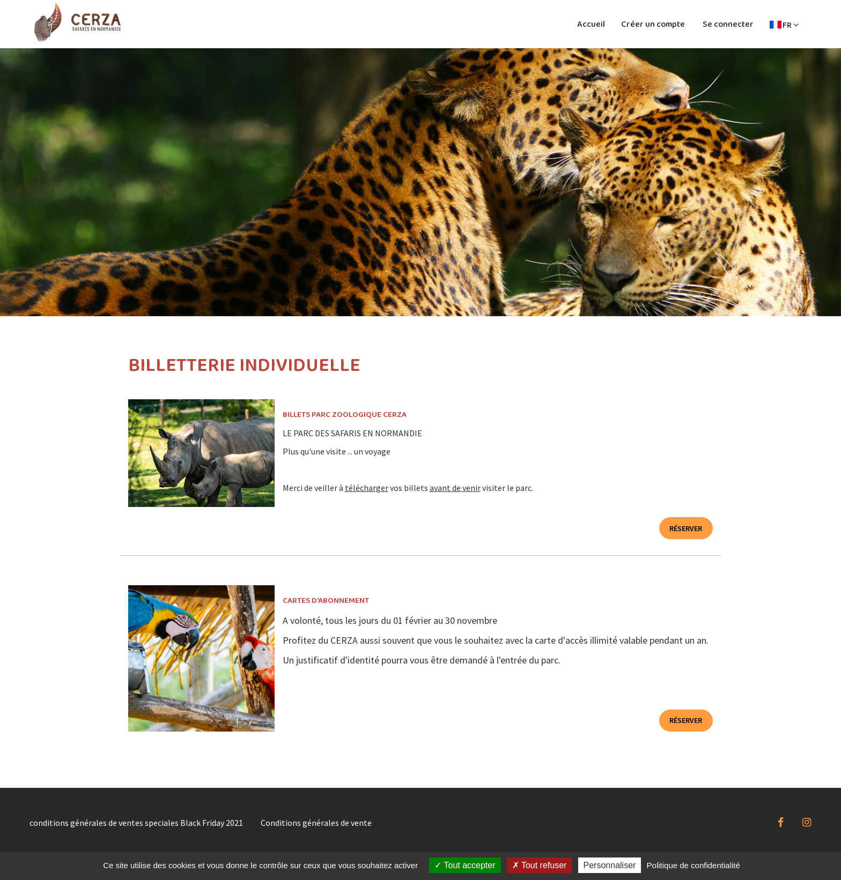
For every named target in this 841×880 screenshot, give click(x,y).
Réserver (685, 528)
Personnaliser (610, 865)
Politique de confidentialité (693, 865)
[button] (784, 24)
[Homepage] (77, 22)
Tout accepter (464, 865)
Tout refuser (539, 865)
